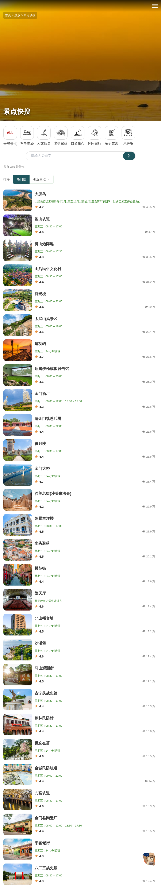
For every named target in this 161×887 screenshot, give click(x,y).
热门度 (21, 179)
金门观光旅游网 (80, 6)
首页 (8, 15)
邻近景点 (41, 179)
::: (1, 2)
